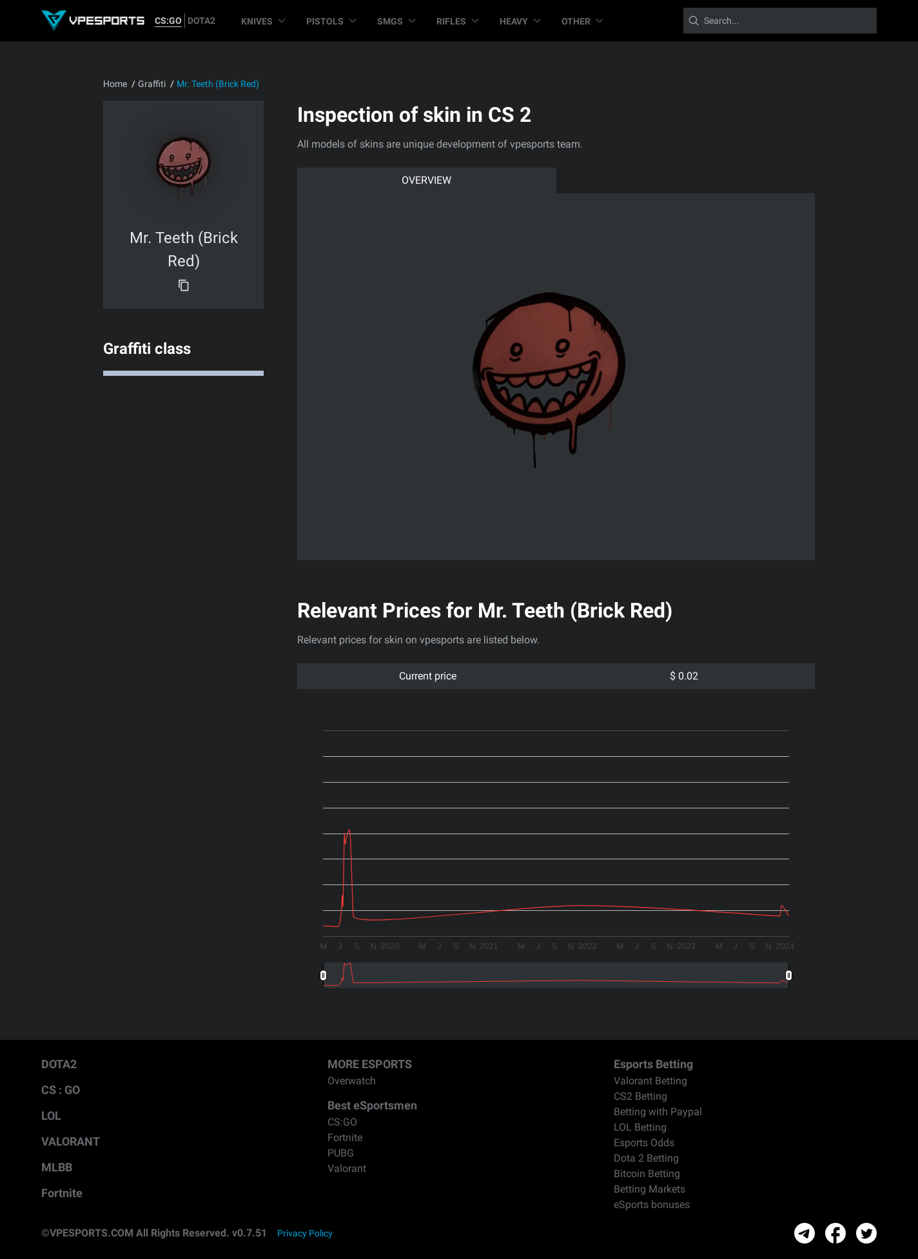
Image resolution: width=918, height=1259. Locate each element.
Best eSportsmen (372, 1105)
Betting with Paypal (658, 1112)
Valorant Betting (650, 1081)
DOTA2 (201, 20)
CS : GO (60, 1090)
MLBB (56, 1167)
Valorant (346, 1168)
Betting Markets (649, 1189)
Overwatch (351, 1081)
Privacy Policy (305, 1233)
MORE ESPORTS (369, 1064)
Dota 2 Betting (646, 1158)
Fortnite (62, 1193)
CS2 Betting (640, 1096)
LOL (51, 1115)
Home (115, 84)
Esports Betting (653, 1064)
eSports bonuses (652, 1204)
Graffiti (152, 84)
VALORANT (70, 1141)
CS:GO (168, 20)
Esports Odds (644, 1143)
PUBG (340, 1153)
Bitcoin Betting (647, 1173)
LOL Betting (640, 1127)
